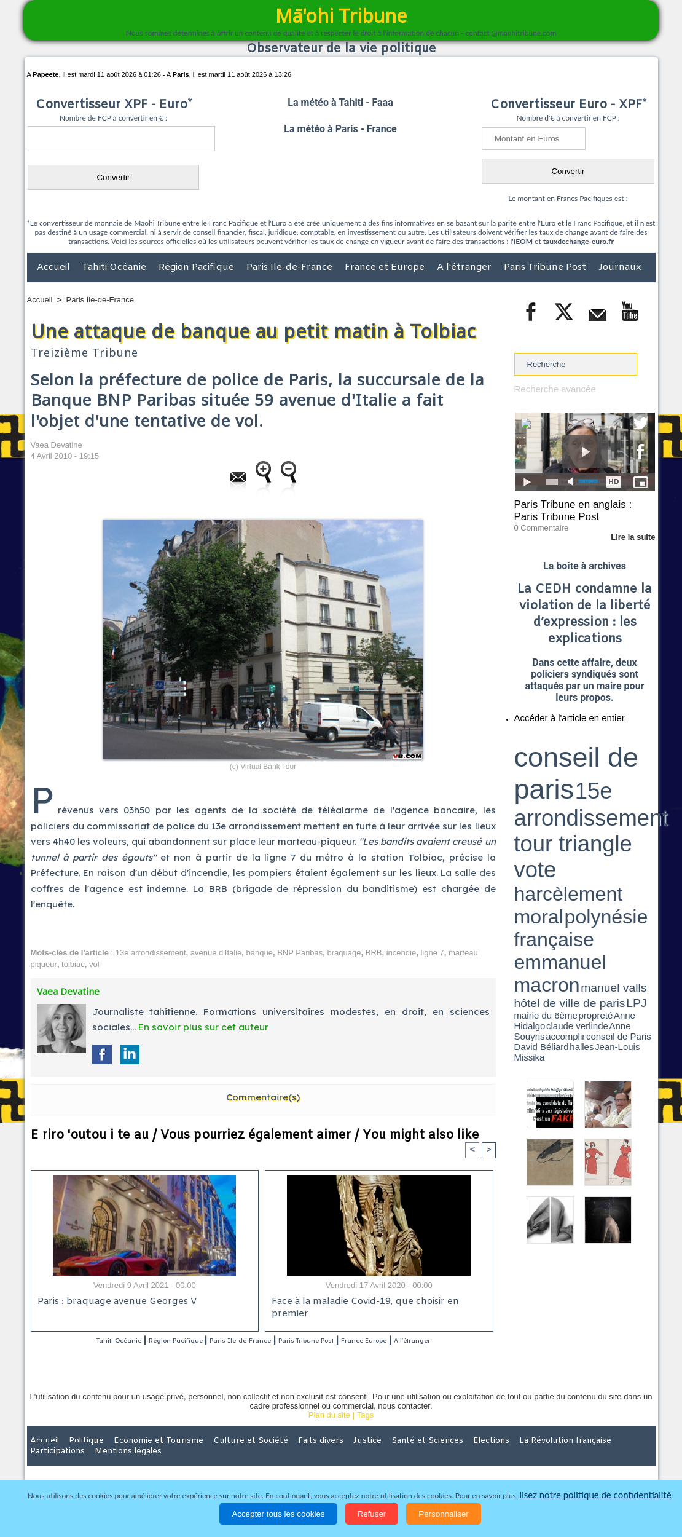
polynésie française (614, 759)
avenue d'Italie (215, 952)
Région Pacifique (198, 267)
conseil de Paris (527, 781)
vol (94, 964)
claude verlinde (599, 776)
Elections (422, 1457)
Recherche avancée (550, 388)
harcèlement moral (546, 759)
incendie (401, 952)
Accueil (55, 267)
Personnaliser (443, 1514)
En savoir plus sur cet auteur (203, 1027)
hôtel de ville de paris (630, 770)
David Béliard (552, 781)
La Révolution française (487, 1457)
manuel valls (594, 770)
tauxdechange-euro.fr (578, 241)
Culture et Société (219, 1457)
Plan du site (329, 1431)
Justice (317, 1457)
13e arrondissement (151, 952)
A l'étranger (465, 267)
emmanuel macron (546, 768)
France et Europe (386, 267)
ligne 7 (432, 952)
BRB (374, 952)
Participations (560, 1457)
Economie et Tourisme (139, 1457)
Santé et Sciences (368, 1457)
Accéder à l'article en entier (554, 710)
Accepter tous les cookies (278, 1514)
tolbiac (73, 964)
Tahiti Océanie (115, 267)
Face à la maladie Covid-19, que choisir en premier (377, 1304)
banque (259, 952)
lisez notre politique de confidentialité (595, 1495)
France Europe (427, 1342)
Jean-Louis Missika (590, 781)
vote (633, 750)
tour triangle (600, 750)
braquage (344, 952)
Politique (77, 1457)
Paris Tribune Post (546, 267)
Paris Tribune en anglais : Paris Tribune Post (578, 507)
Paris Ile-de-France (290, 267)
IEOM (523, 241)
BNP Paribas (300, 952)
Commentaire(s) (263, 1097)
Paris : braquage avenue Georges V (111, 1304)
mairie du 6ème (535, 776)
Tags (365, 1431)
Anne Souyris (624, 776)
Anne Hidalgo (575, 776)
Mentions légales (621, 1457)
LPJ (518, 776)
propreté (556, 776)
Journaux (619, 267)
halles (569, 781)
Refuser (372, 1514)
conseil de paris (552, 738)
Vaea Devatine (56, 444)
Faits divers (279, 1457)
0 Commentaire (537, 522)
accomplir (644, 776)
